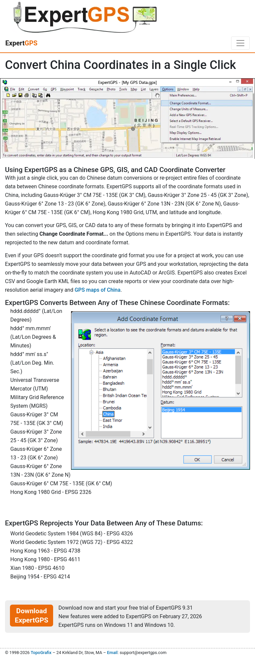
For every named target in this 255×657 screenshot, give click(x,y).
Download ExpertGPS (31, 615)
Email (112, 652)
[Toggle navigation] (240, 43)
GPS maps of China (98, 290)
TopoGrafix (41, 652)
